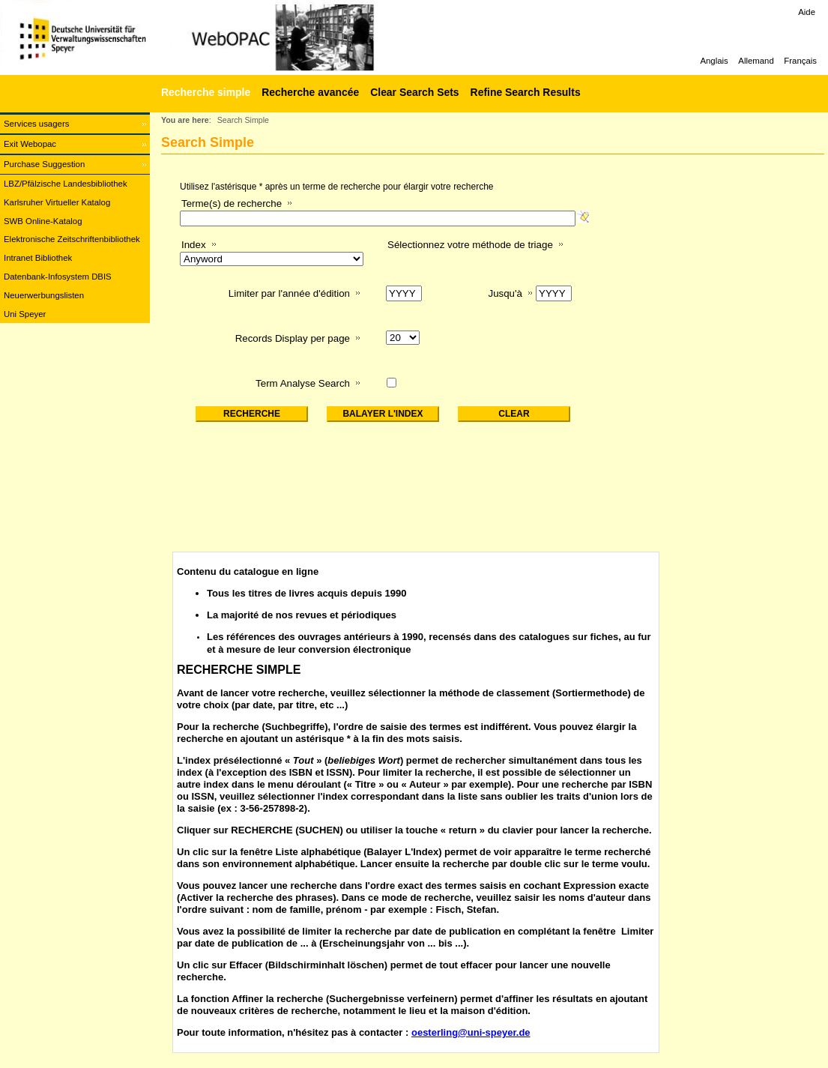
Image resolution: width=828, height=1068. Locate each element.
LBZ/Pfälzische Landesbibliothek (65, 183)
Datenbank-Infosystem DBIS (58, 276)
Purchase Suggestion (44, 164)
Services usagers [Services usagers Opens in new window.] (36, 123)
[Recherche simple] (203, 92)
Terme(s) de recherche (231, 203)
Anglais (714, 60)
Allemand (756, 60)
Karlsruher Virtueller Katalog (57, 202)
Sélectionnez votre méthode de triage (470, 244)
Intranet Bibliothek (38, 257)
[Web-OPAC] (225, 37)
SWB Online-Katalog (43, 221)
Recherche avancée (310, 92)
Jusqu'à (505, 293)
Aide (806, 11)
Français (800, 60)
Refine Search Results (526, 92)
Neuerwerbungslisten (44, 295)
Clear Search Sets (414, 92)
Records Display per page (292, 338)
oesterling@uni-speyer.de (471, 1032)
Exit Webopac (30, 143)
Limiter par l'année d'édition (289, 293)
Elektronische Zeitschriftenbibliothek (72, 239)
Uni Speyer (25, 314)
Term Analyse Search (303, 383)
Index (193, 244)
